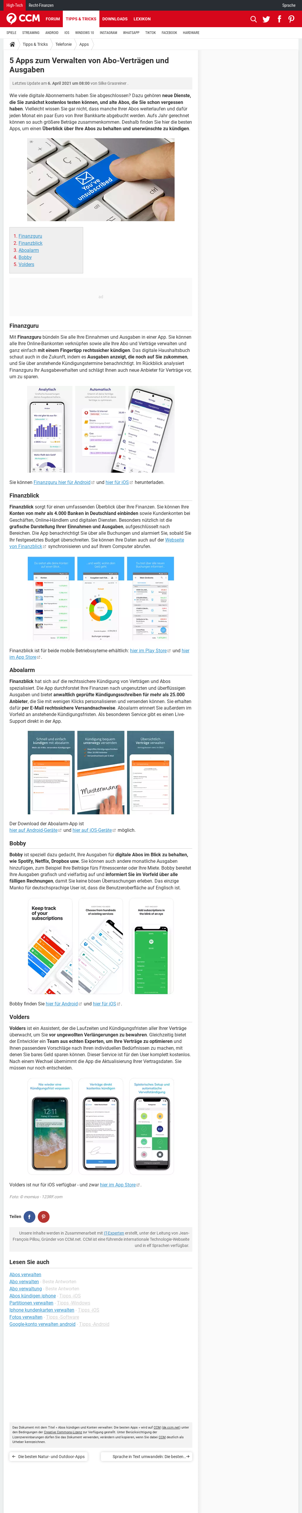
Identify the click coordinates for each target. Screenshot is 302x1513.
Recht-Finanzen (41, 5)
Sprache (289, 5)
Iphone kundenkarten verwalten (41, 1310)
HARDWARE (191, 33)
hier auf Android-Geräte (33, 830)
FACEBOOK (169, 33)
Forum (53, 19)
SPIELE (11, 33)
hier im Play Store (148, 650)
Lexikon (142, 19)
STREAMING (31, 33)
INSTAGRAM (108, 33)
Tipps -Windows (73, 1303)
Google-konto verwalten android (42, 1324)
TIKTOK (150, 33)
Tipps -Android (94, 1324)
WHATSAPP (131, 33)
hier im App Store (118, 1185)
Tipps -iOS (70, 1296)
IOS (66, 33)
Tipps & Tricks (81, 19)
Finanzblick (30, 243)
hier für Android (62, 1004)
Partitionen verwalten (31, 1303)
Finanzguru (30, 236)
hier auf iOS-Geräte (92, 830)
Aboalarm (29, 250)
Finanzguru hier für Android (62, 482)
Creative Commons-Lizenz (63, 1432)
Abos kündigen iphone (32, 1296)
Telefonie (63, 44)
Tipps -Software (62, 1317)
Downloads (115, 19)
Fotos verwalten (25, 1317)
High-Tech (14, 5)
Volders (26, 264)
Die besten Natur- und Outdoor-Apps (51, 1456)
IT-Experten (114, 1233)
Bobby (25, 257)
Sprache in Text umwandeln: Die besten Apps (148, 1457)
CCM (157, 1427)
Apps (84, 44)
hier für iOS (117, 482)
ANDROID (52, 33)
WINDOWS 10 (84, 33)
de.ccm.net (171, 1427)
